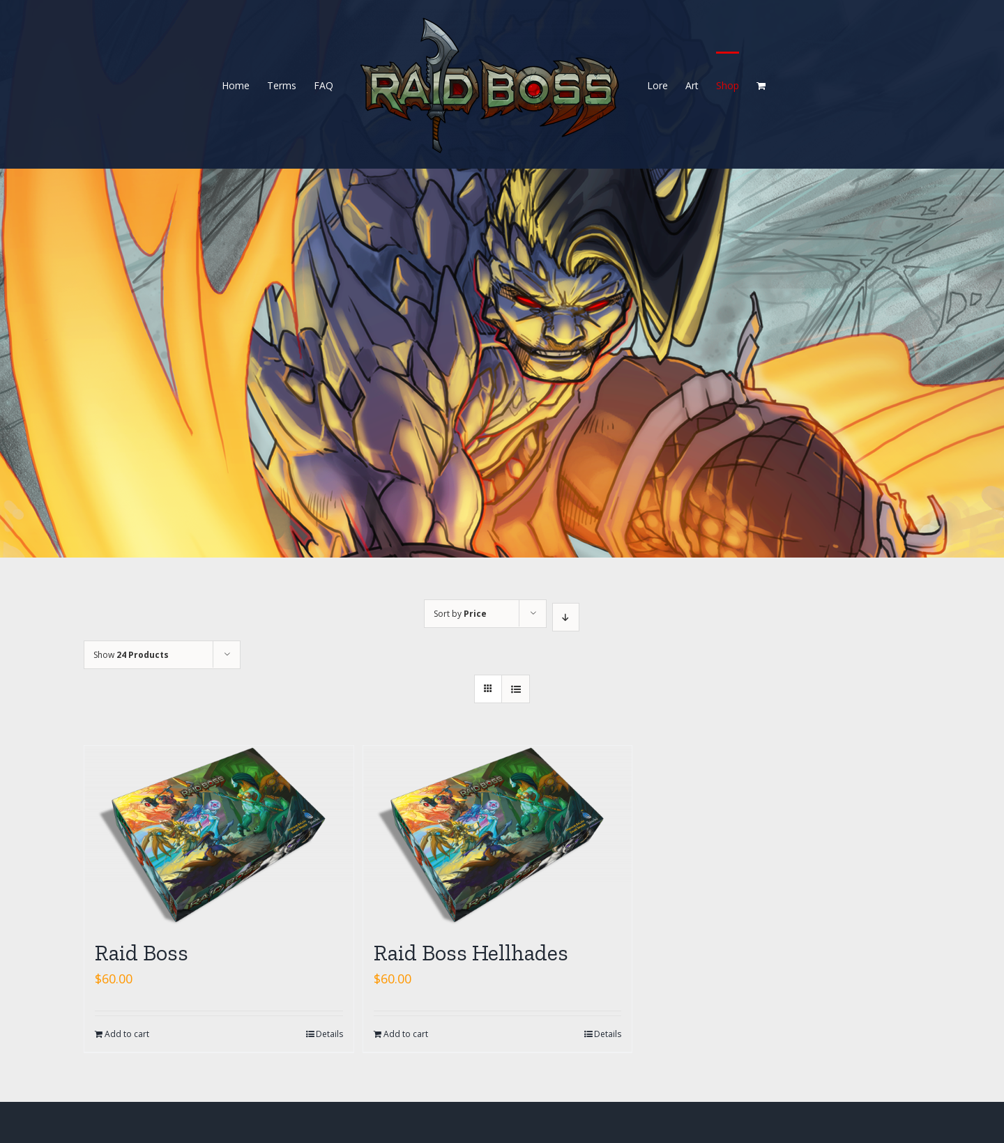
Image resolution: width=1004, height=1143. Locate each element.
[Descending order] (565, 617)
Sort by (460, 614)
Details (329, 1034)
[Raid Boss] (218, 835)
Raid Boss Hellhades (471, 952)
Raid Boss (141, 952)
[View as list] (515, 689)
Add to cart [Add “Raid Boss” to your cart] (127, 1034)
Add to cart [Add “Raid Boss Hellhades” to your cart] (405, 1034)
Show (131, 655)
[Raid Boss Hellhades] (497, 835)
